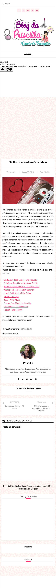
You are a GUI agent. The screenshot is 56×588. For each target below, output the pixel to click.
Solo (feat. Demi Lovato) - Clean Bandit (20, 283)
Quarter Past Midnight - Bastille (17, 303)
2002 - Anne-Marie (12, 300)
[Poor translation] (9, 70)
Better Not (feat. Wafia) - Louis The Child (21, 286)
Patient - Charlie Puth (13, 310)
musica (13, 172)
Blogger (34, 489)
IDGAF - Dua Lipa (11, 296)
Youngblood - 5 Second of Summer (19, 290)
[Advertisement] (28, 131)
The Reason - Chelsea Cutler (16, 306)
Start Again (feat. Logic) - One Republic (20, 280)
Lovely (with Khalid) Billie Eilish (17, 293)
